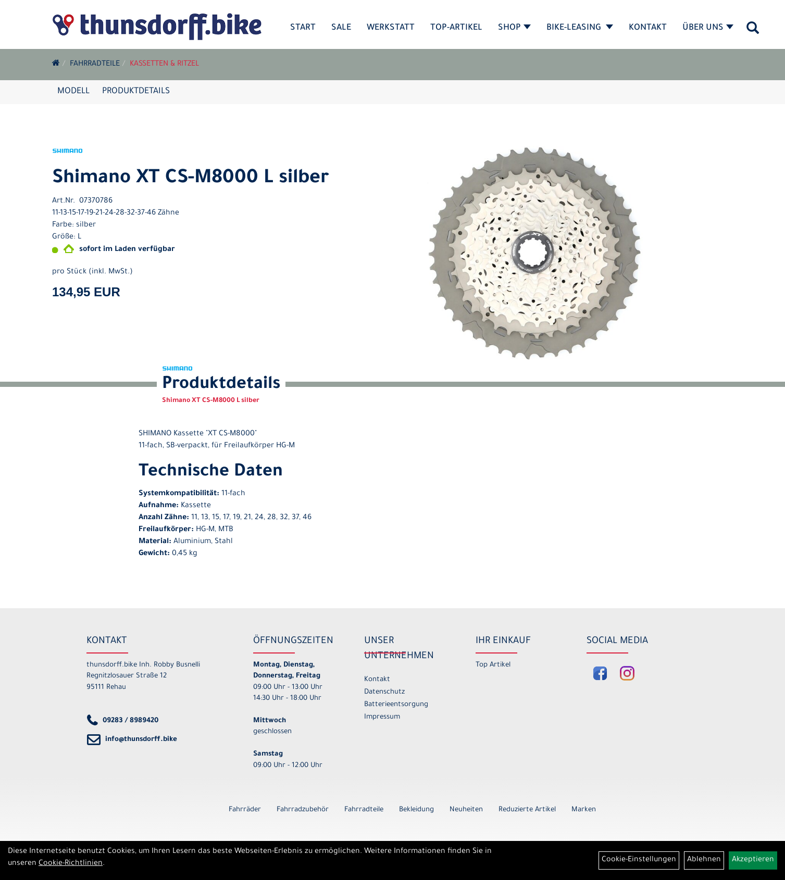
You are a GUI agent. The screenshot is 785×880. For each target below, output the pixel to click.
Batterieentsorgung (396, 705)
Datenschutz (384, 692)
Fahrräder (245, 810)
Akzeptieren (753, 860)
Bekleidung (416, 810)
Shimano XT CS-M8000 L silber (190, 179)
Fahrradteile (95, 64)
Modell (73, 91)
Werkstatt (391, 28)
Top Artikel (493, 665)
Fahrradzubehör (303, 810)
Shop (514, 28)
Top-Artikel (456, 28)
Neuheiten (466, 810)
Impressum (382, 717)
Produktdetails (136, 91)
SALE (341, 28)
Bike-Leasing (579, 28)
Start (303, 28)
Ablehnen (704, 860)
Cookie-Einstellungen (639, 860)
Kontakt (648, 28)
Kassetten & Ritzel (164, 64)
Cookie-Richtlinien (71, 864)
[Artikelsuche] (752, 32)
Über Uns (707, 28)
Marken (583, 810)
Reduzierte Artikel (527, 810)
